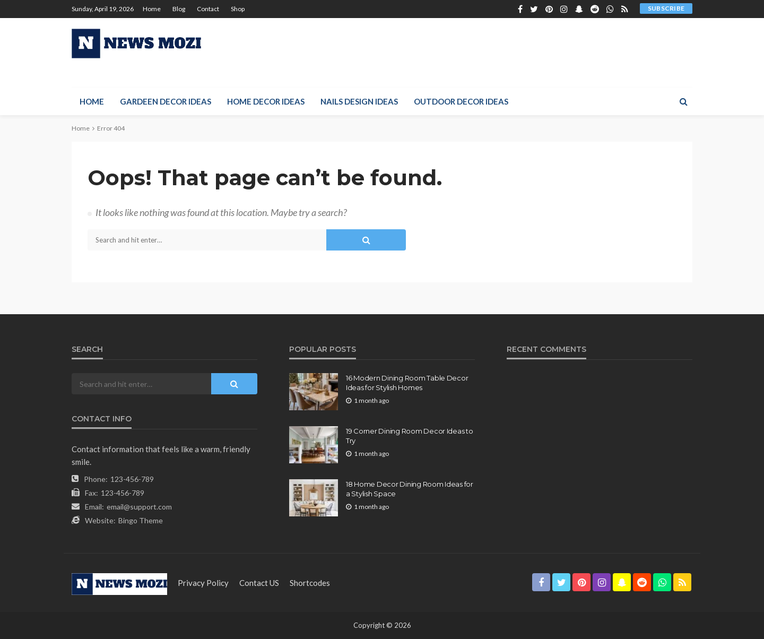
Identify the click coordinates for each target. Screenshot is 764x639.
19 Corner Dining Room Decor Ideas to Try (409, 436)
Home (152, 9)
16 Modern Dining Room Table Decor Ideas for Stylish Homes (407, 383)
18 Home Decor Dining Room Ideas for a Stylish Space (409, 489)
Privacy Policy (203, 583)
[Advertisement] (499, 52)
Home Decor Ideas (266, 101)
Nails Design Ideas (359, 101)
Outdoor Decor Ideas (461, 101)
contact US (259, 583)
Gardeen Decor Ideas (165, 101)
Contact (208, 9)
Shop (238, 9)
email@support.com (139, 506)
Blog (178, 9)
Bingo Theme (140, 520)
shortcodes (310, 583)
